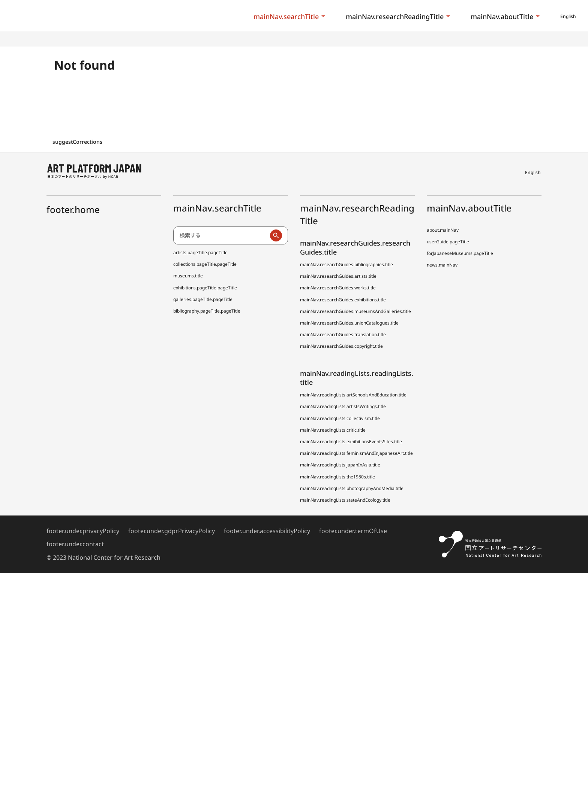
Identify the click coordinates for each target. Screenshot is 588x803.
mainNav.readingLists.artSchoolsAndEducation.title (353, 395)
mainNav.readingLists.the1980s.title (337, 477)
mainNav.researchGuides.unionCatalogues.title (349, 323)
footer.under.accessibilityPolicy (267, 531)
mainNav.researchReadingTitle (395, 16)
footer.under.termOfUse (353, 531)
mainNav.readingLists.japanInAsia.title (340, 465)
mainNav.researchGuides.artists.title (338, 276)
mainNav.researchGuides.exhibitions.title (343, 299)
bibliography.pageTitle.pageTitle (206, 311)
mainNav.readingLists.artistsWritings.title (343, 406)
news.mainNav (442, 265)
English (568, 16)
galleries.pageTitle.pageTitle (202, 299)
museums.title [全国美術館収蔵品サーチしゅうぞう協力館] (188, 276)
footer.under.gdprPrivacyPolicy (171, 531)
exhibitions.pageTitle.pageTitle (205, 288)
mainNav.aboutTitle (502, 16)
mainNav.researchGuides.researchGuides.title (355, 247)
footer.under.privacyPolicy (82, 531)
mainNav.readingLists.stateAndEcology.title (345, 500)
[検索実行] (276, 235)
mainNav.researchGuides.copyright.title (341, 346)
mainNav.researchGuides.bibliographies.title (346, 264)
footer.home (73, 209)
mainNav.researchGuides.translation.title (343, 334)
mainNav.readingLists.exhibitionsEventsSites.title (351, 441)
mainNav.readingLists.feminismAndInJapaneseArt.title (356, 453)
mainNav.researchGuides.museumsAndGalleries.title (355, 311)
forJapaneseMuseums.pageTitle (460, 253)
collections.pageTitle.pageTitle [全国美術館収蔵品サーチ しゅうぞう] (205, 264)
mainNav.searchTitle (286, 16)
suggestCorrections (78, 141)
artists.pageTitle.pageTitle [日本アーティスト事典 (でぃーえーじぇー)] (200, 252)
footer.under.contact (75, 544)
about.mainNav (443, 230)
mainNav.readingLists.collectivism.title (340, 418)
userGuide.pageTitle (448, 241)
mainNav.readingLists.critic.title (333, 430)
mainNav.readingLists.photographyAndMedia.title (352, 488)
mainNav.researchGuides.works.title (338, 288)
